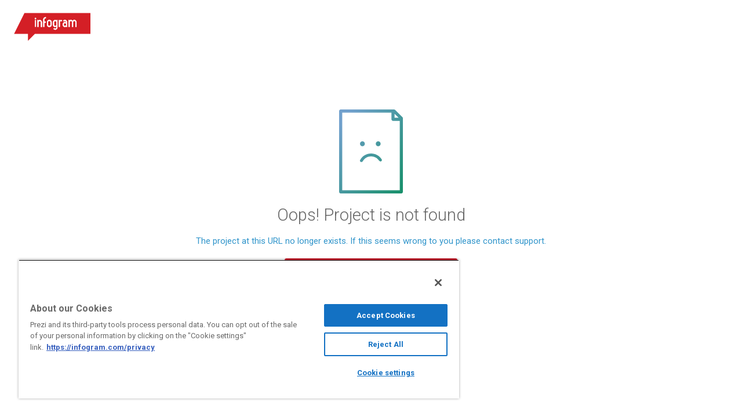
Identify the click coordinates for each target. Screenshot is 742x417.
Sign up (656, 23)
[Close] (428, 282)
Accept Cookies (377, 315)
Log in (591, 23)
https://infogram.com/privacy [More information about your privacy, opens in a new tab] (100, 347)
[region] (234, 328)
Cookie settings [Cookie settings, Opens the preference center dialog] (377, 372)
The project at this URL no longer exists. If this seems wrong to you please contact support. (371, 241)
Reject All (377, 344)
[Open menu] (718, 23)
